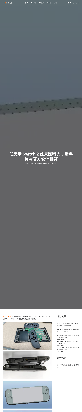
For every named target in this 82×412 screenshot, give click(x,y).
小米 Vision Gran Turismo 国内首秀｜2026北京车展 (67, 342)
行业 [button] (26, 3)
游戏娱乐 (45, 163)
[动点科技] (8, 3)
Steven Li (54, 163)
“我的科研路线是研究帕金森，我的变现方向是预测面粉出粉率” (67, 324)
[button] (68, 3)
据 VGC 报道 (7, 316)
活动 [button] (55, 3)
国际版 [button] (49, 3)
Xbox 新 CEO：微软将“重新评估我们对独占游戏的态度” (68, 349)
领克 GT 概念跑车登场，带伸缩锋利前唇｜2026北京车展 (68, 330)
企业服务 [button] (33, 3)
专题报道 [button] (41, 3)
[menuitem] (26, 3)
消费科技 (40, 163)
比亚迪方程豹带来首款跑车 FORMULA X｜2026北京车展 (68, 336)
